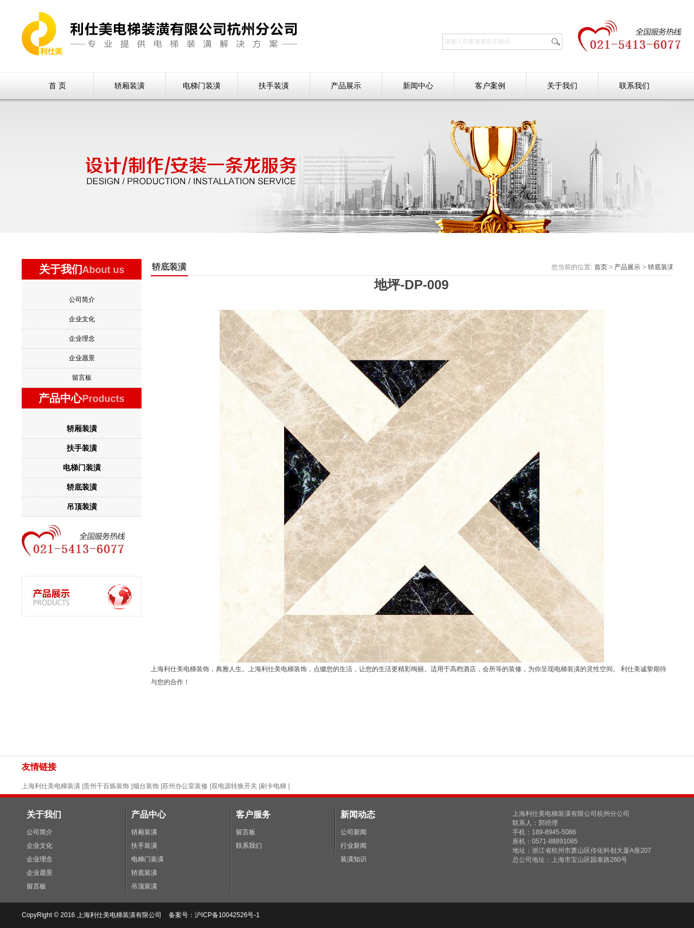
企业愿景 (82, 358)
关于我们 (562, 85)
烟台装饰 (146, 786)
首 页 (57, 85)
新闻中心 (418, 85)
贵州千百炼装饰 (106, 786)
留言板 (82, 377)
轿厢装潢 (129, 85)
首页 (600, 267)
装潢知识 (353, 859)
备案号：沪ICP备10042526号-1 (215, 915)
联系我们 (634, 85)
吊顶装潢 (82, 506)
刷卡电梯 (274, 786)
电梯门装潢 (202, 85)
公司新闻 (353, 832)
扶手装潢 (274, 85)
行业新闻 (353, 845)
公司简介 (82, 299)
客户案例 (490, 85)
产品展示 (346, 85)
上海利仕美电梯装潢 (51, 786)
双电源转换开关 (234, 786)
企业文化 (82, 319)
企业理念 (82, 338)
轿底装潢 (82, 487)
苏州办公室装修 (185, 786)
